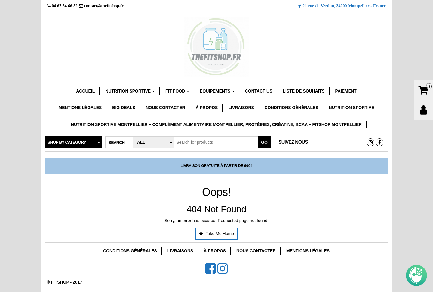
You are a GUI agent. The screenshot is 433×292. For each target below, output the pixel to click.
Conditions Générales (291, 107)
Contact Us (258, 91)
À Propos (207, 107)
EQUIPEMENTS (217, 91)
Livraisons (241, 107)
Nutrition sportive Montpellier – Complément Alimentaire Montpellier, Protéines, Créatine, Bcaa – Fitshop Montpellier (216, 124)
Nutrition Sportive (351, 107)
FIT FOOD (177, 91)
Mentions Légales (80, 107)
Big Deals (123, 107)
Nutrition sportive (130, 91)
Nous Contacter (165, 107)
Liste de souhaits (303, 91)
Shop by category (67, 142)
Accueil (85, 91)
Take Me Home (216, 233)
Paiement (346, 91)
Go (264, 142)
